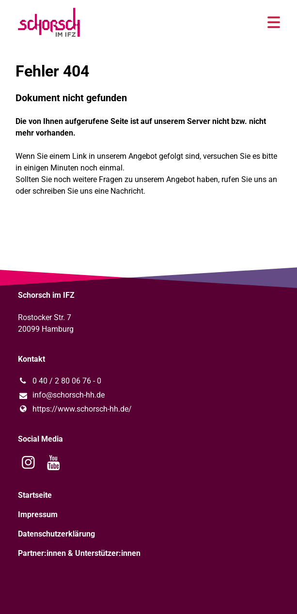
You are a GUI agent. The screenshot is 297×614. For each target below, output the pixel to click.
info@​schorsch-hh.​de (61, 395)
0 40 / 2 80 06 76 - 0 (59, 381)
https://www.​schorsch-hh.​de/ (75, 409)
